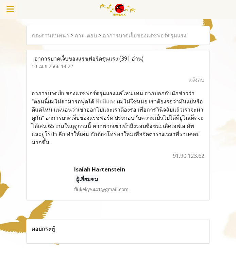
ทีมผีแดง (106, 101)
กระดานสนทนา (50, 35)
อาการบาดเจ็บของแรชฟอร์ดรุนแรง (144, 35)
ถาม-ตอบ (86, 35)
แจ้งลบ (196, 79)
